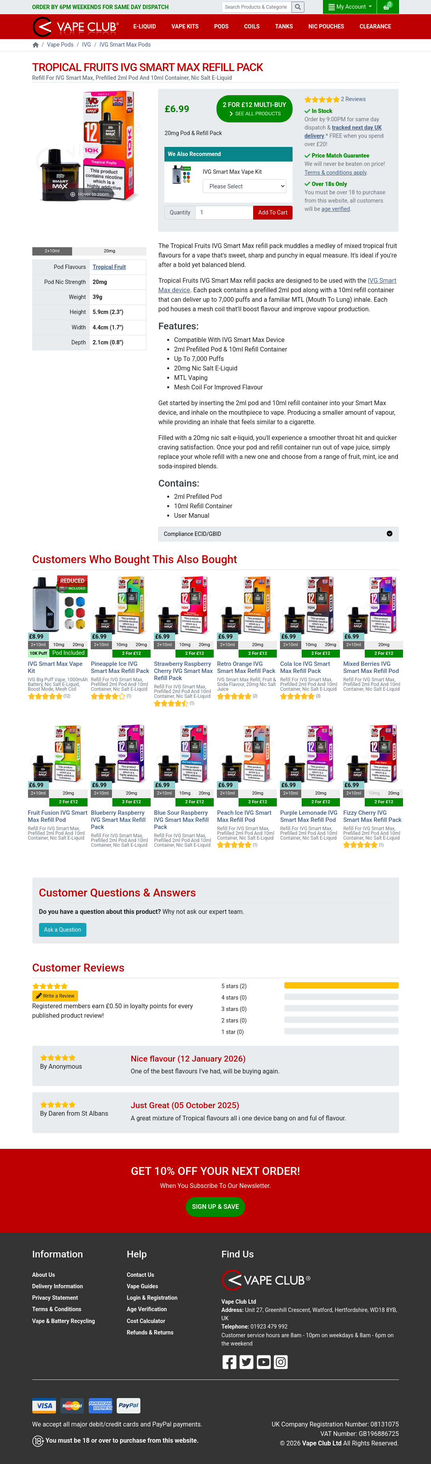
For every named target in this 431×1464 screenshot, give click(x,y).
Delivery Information (57, 1286)
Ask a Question (62, 930)
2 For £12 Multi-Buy (254, 109)
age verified (335, 209)
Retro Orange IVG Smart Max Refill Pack (246, 667)
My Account (348, 7)
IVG (86, 44)
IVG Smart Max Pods (125, 44)
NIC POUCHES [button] (326, 26)
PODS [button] (221, 26)
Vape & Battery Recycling (63, 1321)
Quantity (180, 212)
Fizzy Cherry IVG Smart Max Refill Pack (372, 816)
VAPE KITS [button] (185, 26)
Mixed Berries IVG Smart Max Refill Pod (371, 667)
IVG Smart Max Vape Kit (232, 172)
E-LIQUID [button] (144, 26)
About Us (43, 1275)
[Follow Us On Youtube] (264, 1361)
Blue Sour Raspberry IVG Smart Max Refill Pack (181, 820)
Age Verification (147, 1309)
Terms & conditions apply (335, 172)
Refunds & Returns (150, 1332)
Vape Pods (60, 44)
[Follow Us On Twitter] (247, 1361)
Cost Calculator (146, 1321)
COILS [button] (251, 26)
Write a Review (55, 996)
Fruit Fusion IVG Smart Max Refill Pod (58, 816)
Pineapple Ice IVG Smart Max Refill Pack (120, 667)
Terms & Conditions (57, 1309)
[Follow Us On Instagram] (281, 1361)
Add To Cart (272, 212)
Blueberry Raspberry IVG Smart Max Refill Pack (118, 820)
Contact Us (140, 1275)
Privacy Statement (55, 1298)
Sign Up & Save (215, 1206)
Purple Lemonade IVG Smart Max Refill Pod (309, 816)
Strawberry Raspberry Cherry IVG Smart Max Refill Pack (183, 671)
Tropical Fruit (109, 267)
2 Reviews (353, 99)
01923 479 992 (268, 1326)
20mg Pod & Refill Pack (193, 133)
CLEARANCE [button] (375, 26)
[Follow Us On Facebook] (230, 1361)
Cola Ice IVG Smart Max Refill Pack (305, 667)
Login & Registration (152, 1298)
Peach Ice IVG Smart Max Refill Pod (244, 816)
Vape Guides (142, 1286)
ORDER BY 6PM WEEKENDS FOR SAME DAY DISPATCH (100, 7)
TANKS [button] (284, 26)
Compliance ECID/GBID (278, 534)
